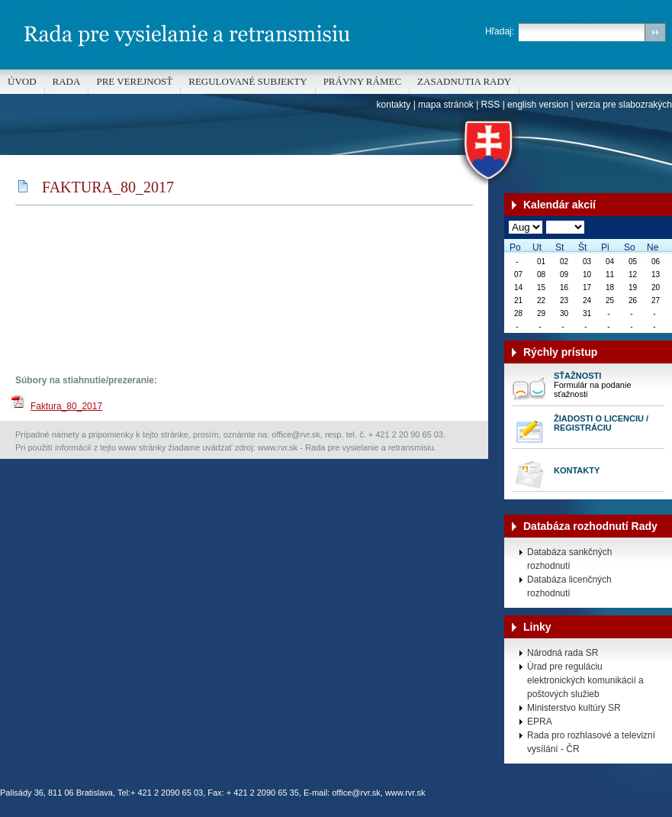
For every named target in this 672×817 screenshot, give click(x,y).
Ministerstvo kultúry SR (574, 707)
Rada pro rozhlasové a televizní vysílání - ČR (591, 742)
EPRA (539, 721)
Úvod (22, 81)
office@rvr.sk (356, 792)
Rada (67, 81)
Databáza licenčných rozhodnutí (569, 586)
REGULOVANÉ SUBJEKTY (247, 81)
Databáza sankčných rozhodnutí (569, 559)
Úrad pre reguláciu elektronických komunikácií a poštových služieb (585, 680)
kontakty (394, 104)
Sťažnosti (577, 375)
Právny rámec (362, 81)
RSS (490, 104)
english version (537, 104)
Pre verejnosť (134, 81)
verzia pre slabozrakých (624, 104)
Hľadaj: (499, 31)
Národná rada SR (562, 652)
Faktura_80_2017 (66, 406)
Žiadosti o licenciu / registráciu (601, 423)
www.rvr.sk (405, 792)
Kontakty (577, 470)
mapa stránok (446, 104)
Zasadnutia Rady (464, 81)
